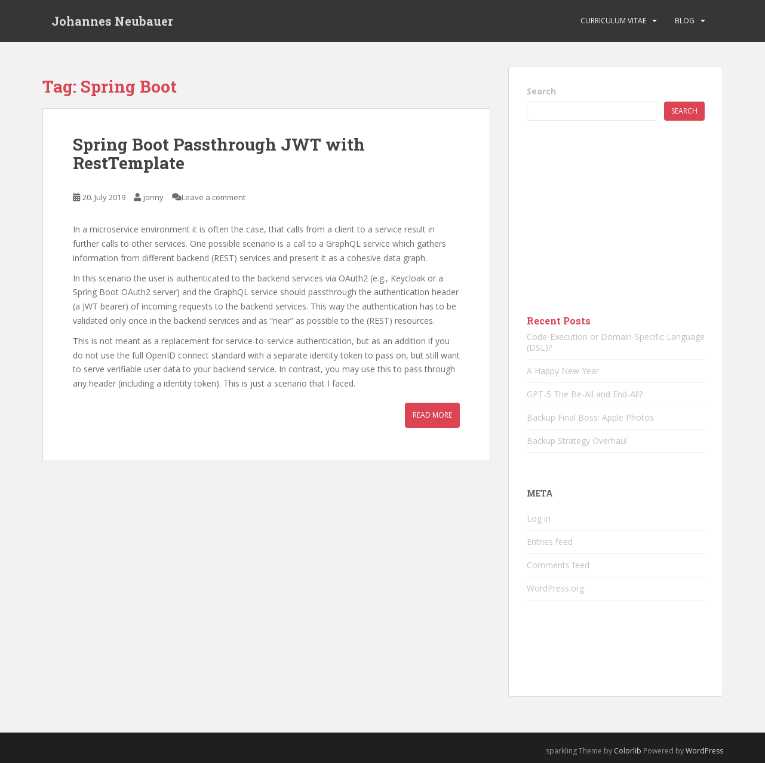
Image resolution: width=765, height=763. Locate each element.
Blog (685, 21)
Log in (539, 518)
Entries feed (550, 541)
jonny (153, 197)
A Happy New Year (563, 370)
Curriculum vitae (613, 21)
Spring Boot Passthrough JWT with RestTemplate (219, 153)
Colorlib (627, 751)
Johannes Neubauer (112, 21)
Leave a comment (213, 197)
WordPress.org (555, 588)
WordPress (704, 751)
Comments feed (558, 565)
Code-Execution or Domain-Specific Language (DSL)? (616, 342)
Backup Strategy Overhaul (577, 440)
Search (541, 91)
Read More (432, 415)
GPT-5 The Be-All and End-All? (585, 394)
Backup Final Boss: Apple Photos (590, 417)
